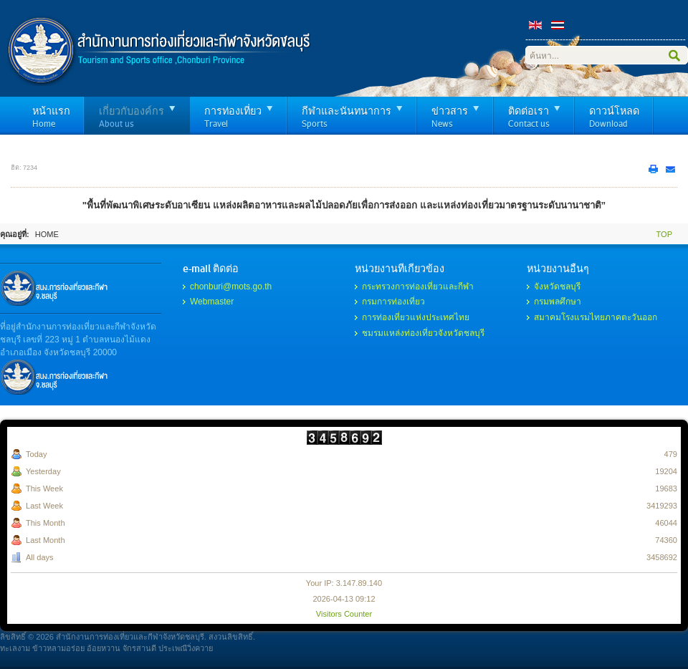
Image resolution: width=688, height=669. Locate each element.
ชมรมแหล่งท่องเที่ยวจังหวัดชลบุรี (423, 333)
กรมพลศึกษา (557, 302)
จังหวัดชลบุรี (557, 286)
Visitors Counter (344, 614)
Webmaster (212, 302)
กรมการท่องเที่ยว (393, 302)
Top (664, 234)
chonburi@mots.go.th (231, 286)
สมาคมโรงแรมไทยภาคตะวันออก (595, 317)
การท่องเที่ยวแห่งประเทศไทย (415, 317)
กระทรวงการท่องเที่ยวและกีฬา (418, 286)
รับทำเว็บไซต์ (54, 288)
